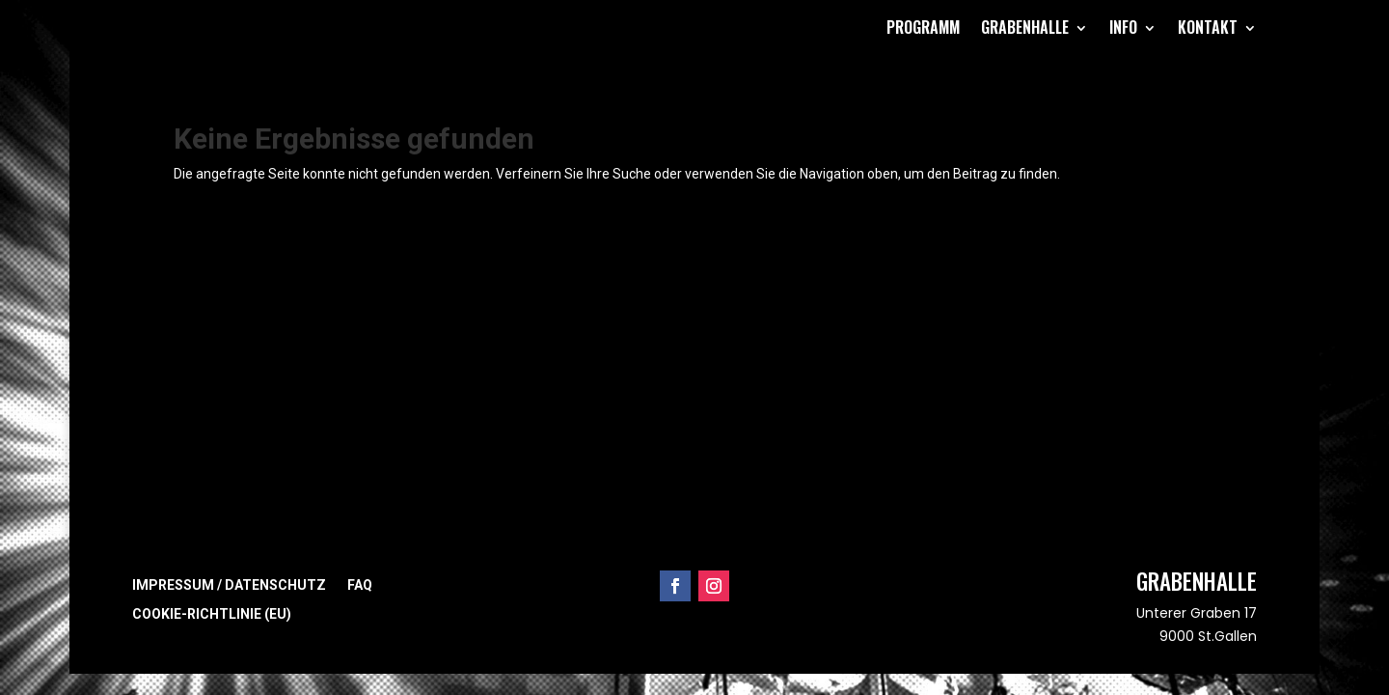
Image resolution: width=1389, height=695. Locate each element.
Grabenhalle (1025, 27)
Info (1123, 27)
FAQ (359, 585)
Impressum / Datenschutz (229, 585)
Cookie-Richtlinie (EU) (211, 614)
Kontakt (1208, 27)
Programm (923, 27)
